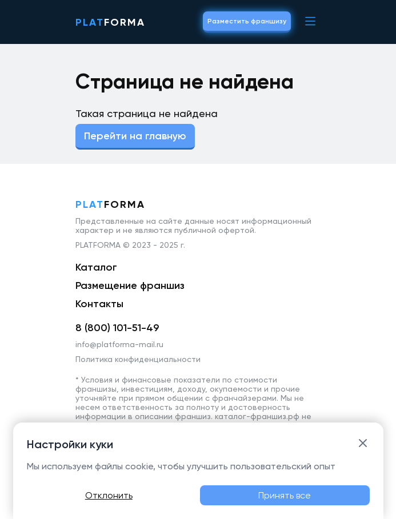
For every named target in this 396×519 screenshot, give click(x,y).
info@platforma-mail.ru (119, 344)
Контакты (99, 303)
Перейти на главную (135, 136)
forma (110, 22)
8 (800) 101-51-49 (117, 327)
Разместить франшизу (246, 21)
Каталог (96, 267)
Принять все (284, 495)
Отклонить (109, 495)
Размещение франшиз (130, 285)
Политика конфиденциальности (138, 359)
